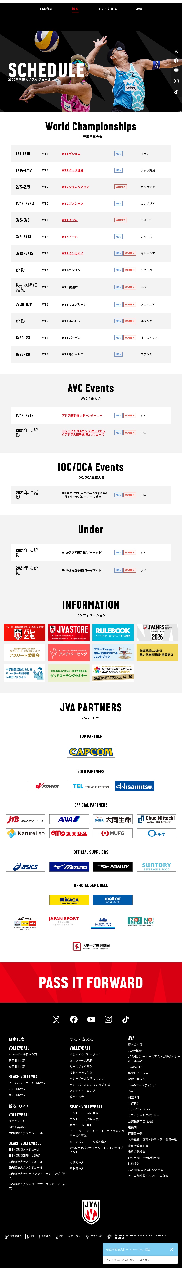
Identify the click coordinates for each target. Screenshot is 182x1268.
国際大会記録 (17, 1127)
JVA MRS (156, 2)
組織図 (132, 1127)
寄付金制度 (135, 1044)
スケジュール (17, 1121)
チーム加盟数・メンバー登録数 (148, 1176)
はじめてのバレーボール (85, 1054)
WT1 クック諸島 (72, 170)
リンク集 (59, 1237)
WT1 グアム (70, 220)
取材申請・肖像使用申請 (144, 1158)
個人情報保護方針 (13, 1237)
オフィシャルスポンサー (144, 1115)
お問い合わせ (74, 1237)
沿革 (131, 1091)
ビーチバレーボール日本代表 (27, 1083)
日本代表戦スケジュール (24, 1149)
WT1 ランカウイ (72, 253)
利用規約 (30, 1237)
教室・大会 (77, 1097)
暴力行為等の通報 (94, 1237)
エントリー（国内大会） (85, 1113)
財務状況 (134, 1103)
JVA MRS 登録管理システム (145, 1170)
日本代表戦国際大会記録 (24, 1155)
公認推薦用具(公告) (140, 1121)
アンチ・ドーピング (82, 1090)
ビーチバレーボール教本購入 (88, 1142)
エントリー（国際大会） (85, 1119)
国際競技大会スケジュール (26, 1162)
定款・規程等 (136, 1079)
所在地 (109, 1237)
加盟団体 (134, 1097)
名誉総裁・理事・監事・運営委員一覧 (152, 1139)
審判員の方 (77, 1168)
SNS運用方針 (45, 1237)
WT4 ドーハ (70, 237)
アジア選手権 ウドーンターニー (82, 415)
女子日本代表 (17, 1066)
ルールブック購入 (81, 1066)
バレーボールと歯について (87, 1078)
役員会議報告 (136, 1151)
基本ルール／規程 (81, 1125)
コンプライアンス (139, 1109)
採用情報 (134, 1163)
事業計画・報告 (138, 1073)
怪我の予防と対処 (81, 1072)
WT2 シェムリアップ (75, 187)
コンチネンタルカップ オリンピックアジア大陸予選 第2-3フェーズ (84, 432)
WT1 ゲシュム (71, 154)
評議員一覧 (135, 1133)
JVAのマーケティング (142, 1085)
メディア (144, 2)
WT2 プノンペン (72, 203)
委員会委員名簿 (138, 1145)
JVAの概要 (135, 1051)
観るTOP (17, 1106)
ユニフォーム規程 (81, 1060)
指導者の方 (77, 1162)
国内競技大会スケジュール (26, 1133)
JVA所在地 (135, 1067)
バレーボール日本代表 (23, 1054)
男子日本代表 (17, 1060)
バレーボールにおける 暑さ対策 (90, 1085)
